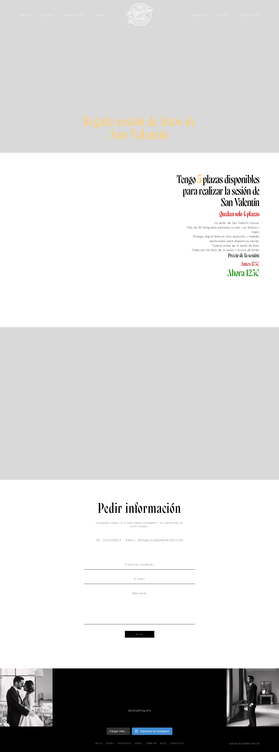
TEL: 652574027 (108, 540)
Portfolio (74, 15)
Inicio (25, 15)
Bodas (47, 15)
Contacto (249, 15)
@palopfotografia (139, 710)
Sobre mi (199, 15)
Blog (223, 15)
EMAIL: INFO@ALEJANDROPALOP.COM (154, 540)
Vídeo (100, 15)
